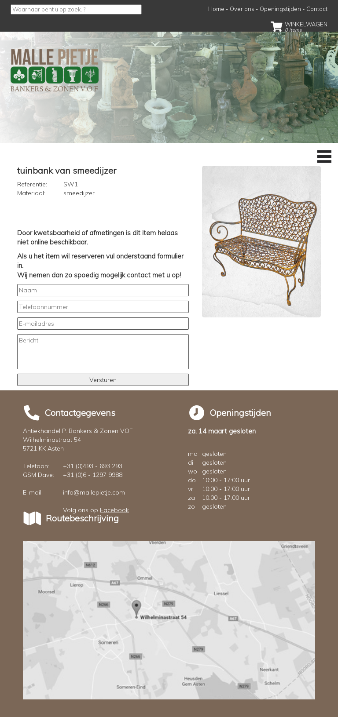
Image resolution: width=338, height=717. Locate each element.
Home (216, 8)
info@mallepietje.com (94, 492)
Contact (316, 8)
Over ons (242, 8)
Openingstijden (280, 8)
